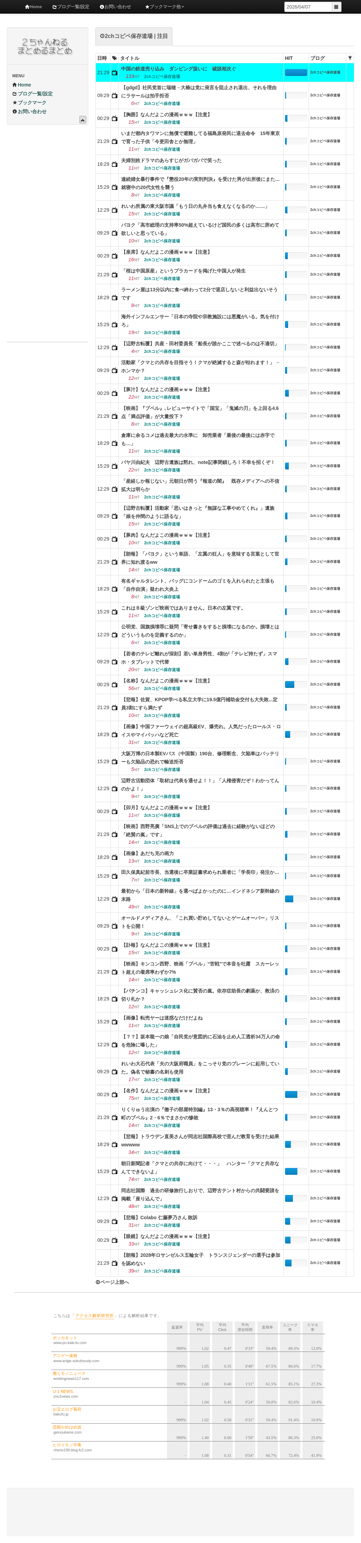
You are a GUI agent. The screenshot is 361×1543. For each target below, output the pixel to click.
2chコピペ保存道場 (325, 72)
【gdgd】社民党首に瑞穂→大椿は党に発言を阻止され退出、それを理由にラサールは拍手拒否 (198, 91)
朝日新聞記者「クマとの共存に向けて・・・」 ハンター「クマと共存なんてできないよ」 (200, 1167)
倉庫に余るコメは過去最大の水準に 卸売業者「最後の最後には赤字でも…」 (197, 439)
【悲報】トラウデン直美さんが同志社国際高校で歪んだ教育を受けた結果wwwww (200, 1140)
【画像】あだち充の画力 (147, 853)
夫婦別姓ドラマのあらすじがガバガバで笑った (171, 160)
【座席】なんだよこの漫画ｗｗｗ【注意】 (166, 252)
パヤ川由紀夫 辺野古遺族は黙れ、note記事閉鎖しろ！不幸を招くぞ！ (198, 462)
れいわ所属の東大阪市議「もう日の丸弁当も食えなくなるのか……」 (195, 206)
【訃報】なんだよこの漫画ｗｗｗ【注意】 (166, 945)
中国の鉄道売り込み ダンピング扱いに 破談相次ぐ (178, 68)
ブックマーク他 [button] (164, 6)
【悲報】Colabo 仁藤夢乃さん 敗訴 (159, 1217)
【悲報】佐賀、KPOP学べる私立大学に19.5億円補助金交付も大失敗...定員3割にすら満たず (199, 703)
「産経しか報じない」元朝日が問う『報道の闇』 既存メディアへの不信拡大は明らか (200, 485)
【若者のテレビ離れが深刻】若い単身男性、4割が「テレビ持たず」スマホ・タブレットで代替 (199, 658)
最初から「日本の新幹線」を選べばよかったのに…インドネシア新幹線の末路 (200, 895)
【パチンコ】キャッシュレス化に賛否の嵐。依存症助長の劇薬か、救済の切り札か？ (200, 995)
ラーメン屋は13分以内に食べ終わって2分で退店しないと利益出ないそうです (199, 294)
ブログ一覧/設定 (71, 6)
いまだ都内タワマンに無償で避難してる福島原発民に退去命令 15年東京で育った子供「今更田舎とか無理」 (200, 137)
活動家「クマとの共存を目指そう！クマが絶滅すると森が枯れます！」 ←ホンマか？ (201, 366)
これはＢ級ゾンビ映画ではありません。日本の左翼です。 (183, 608)
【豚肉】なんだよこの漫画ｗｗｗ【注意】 (166, 535)
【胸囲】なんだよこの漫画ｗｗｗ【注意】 (166, 114)
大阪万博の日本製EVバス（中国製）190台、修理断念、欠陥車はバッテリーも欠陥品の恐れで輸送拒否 (200, 757)
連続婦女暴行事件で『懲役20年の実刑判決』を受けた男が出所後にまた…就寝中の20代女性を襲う (200, 183)
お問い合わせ (115, 6)
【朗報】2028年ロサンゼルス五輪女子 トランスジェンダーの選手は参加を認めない (200, 1259)
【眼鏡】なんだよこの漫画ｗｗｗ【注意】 (166, 1236)
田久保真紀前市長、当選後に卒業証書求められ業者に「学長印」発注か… (200, 872)
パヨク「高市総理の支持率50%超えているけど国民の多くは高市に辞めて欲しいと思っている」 (200, 229)
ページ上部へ (112, 1282)
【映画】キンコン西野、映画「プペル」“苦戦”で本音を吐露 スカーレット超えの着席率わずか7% (200, 968)
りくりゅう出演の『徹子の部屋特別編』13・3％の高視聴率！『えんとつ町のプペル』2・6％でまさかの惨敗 (199, 1113)
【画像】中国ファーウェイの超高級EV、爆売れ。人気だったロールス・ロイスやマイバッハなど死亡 (201, 730)
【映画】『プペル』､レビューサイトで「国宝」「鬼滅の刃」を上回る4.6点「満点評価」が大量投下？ (200, 412)
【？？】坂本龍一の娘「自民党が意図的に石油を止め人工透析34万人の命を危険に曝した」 (200, 1041)
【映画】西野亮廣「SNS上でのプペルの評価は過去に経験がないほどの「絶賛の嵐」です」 (198, 830)
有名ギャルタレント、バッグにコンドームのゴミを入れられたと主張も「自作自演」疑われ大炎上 (197, 585)
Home (33, 6)
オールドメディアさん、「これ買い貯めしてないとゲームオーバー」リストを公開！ (200, 922)
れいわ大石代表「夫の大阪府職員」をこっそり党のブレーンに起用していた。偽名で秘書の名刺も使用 (200, 1068)
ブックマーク (29, 102)
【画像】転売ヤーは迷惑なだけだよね (162, 1018)
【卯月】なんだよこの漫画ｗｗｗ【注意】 (166, 807)
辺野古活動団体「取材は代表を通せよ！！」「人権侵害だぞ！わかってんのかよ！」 (200, 785)
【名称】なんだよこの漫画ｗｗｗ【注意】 (166, 680)
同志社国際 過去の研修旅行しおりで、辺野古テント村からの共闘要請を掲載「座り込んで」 (200, 1194)
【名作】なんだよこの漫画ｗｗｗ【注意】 (166, 1090)
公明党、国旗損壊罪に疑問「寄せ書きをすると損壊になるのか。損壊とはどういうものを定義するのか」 (200, 631)
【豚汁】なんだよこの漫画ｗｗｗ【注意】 (166, 389)
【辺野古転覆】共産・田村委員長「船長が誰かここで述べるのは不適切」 (200, 343)
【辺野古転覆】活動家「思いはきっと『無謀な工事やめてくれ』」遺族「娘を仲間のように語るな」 (197, 512)
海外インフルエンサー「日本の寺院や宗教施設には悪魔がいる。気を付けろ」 (200, 321)
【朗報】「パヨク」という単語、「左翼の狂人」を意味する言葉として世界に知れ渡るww (200, 558)
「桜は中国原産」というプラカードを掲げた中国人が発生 (183, 271)
